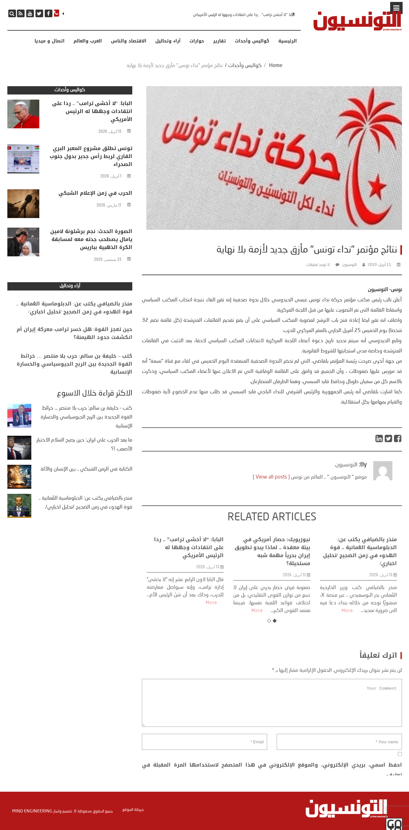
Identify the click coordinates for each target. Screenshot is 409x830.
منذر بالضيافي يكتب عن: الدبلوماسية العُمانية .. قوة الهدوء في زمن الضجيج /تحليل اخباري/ (360, 594)
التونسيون (349, 265)
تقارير (219, 41)
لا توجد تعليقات (318, 265)
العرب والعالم (87, 41)
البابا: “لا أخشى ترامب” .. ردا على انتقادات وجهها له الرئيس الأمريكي (244, 15)
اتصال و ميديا (50, 41)
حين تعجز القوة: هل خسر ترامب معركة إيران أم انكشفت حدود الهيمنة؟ (74, 342)
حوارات (196, 41)
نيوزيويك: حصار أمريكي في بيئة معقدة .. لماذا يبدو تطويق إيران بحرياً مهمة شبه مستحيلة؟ (272, 594)
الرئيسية (287, 41)
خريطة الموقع (133, 809)
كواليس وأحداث (252, 41)
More (211, 645)
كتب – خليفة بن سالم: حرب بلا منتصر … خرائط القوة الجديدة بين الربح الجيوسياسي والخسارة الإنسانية (74, 376)
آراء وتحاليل (168, 41)
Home (275, 65)
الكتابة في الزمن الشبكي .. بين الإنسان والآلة (86, 469)
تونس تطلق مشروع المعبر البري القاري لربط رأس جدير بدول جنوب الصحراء (91, 157)
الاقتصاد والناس (128, 41)
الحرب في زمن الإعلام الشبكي (95, 194)
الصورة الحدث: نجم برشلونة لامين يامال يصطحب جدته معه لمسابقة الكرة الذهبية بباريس (91, 240)
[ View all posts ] (271, 491)
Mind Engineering (32, 810)
